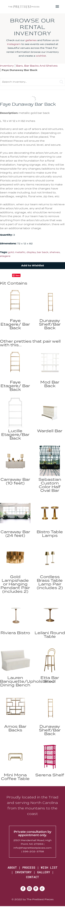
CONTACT (32, 877)
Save (17, 275)
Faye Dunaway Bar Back (19, 70)
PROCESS (28, 867)
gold (11, 252)
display (31, 252)
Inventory (7, 65)
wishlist (41, 55)
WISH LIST (49, 867)
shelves (55, 252)
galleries (31, 40)
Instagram (14, 44)
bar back (42, 252)
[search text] (32, 82)
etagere (5, 255)
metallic (20, 252)
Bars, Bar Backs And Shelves (37, 65)
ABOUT (12, 867)
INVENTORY (23, 872)
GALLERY (43, 872)
